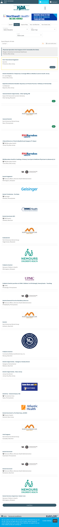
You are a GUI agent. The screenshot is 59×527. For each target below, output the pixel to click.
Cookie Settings (47, 520)
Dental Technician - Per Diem (11, 194)
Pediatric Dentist (7, 265)
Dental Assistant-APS (9, 216)
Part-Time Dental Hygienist (10, 59)
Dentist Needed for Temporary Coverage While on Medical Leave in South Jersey (26, 73)
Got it (55, 520)
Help (4, 516)
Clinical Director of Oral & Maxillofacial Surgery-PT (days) (19, 141)
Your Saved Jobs (46, 24)
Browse (17, 24)
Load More (29, 505)
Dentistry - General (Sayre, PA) (11, 393)
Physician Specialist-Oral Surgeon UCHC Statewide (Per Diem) (21, 49)
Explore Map (24, 24)
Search (10, 24)
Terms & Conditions (14, 516)
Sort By (4, 43)
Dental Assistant (7, 451)
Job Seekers (44, 2)
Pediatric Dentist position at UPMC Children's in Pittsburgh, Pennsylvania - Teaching (27, 283)
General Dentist (7, 119)
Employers (53, 2)
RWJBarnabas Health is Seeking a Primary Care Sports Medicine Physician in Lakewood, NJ (29, 159)
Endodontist (6, 237)
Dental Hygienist (7, 176)
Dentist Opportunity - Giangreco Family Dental (16, 361)
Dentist (5, 322)
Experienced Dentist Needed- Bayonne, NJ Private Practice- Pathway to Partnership (27, 83)
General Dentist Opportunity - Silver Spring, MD (16, 93)
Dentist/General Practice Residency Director (15, 300)
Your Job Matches (34, 24)
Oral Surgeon (6, 434)
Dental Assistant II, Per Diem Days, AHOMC (15, 413)
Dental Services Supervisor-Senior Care (14, 496)
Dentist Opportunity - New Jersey (12, 372)
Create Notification (51, 43)
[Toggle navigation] (45, 8)
